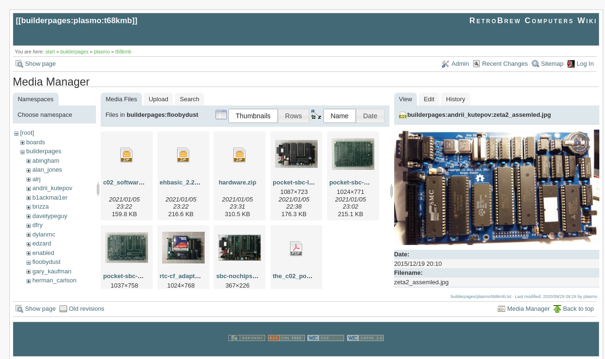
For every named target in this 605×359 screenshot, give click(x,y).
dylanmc (43, 234)
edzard (41, 243)
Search (189, 99)
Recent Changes (505, 63)
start (50, 51)
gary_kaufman (51, 271)
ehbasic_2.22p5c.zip (189, 182)
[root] (27, 132)
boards (35, 142)
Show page (40, 63)
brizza (40, 206)
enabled (43, 252)
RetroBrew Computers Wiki (533, 20)
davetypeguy (49, 215)
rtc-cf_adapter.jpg (185, 276)
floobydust (46, 261)
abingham (45, 160)
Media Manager (528, 307)
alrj (36, 179)
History (455, 99)
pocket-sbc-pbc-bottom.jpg (369, 182)
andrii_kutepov (52, 188)
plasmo (102, 51)
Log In (585, 63)
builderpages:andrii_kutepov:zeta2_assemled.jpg (479, 114)
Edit (429, 99)
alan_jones (47, 169)
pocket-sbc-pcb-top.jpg (137, 276)
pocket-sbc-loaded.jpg (305, 182)
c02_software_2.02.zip (135, 182)
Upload (158, 99)
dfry (37, 224)
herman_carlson (54, 280)
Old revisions (86, 307)
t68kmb (123, 51)
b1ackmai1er (49, 197)
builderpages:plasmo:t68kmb (76, 20)
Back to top (578, 307)
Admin (460, 63)
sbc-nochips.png (240, 276)
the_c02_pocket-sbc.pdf (308, 276)
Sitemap (552, 63)
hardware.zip (237, 182)
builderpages (74, 51)
